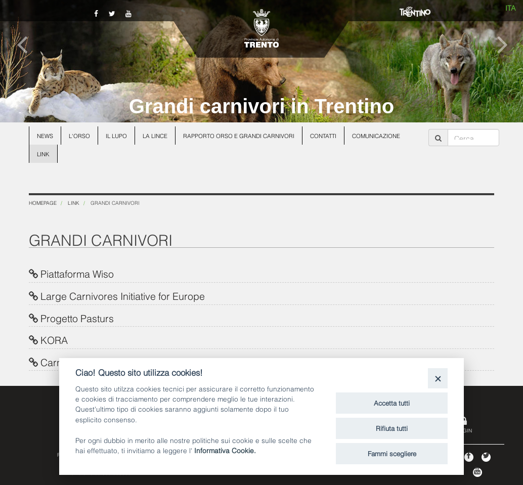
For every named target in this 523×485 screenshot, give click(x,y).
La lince (155, 135)
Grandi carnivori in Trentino (262, 106)
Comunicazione (376, 135)
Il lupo (116, 135)
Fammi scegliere (392, 453)
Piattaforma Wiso (77, 273)
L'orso (79, 135)
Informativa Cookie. (225, 450)
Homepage (43, 202)
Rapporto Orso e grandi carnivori (238, 135)
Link (43, 153)
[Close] (438, 378)
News (45, 135)
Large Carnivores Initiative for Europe (122, 295)
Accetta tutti (392, 402)
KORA (54, 339)
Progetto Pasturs (77, 317)
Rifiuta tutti (392, 427)
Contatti (323, 135)
